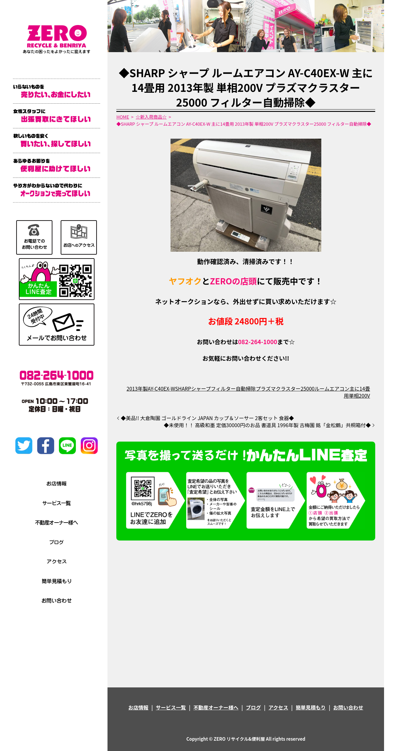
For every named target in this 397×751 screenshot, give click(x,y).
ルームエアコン (332, 388)
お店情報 (138, 707)
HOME (122, 117)
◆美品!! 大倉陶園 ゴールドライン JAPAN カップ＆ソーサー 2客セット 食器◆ (212, 418)
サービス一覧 (171, 707)
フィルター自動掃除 (233, 388)
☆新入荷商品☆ (151, 117)
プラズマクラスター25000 (285, 388)
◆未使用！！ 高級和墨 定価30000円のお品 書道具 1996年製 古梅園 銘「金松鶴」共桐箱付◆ (267, 425)
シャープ (201, 388)
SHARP (183, 388)
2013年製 (137, 388)
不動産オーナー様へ (216, 707)
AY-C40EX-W (161, 388)
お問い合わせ (348, 707)
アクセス (278, 707)
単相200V (359, 395)
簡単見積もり (311, 707)
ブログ (253, 707)
